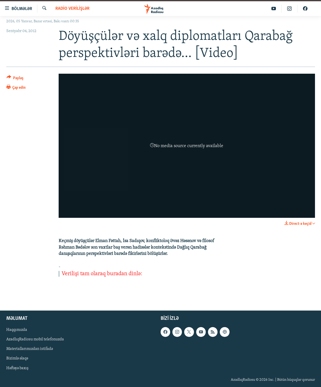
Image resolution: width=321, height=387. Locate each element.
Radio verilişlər (72, 8)
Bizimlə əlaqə (17, 358)
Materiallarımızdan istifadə (29, 349)
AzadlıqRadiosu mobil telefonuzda (35, 339)
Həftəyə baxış (17, 368)
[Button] (15, 79)
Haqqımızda (16, 330)
